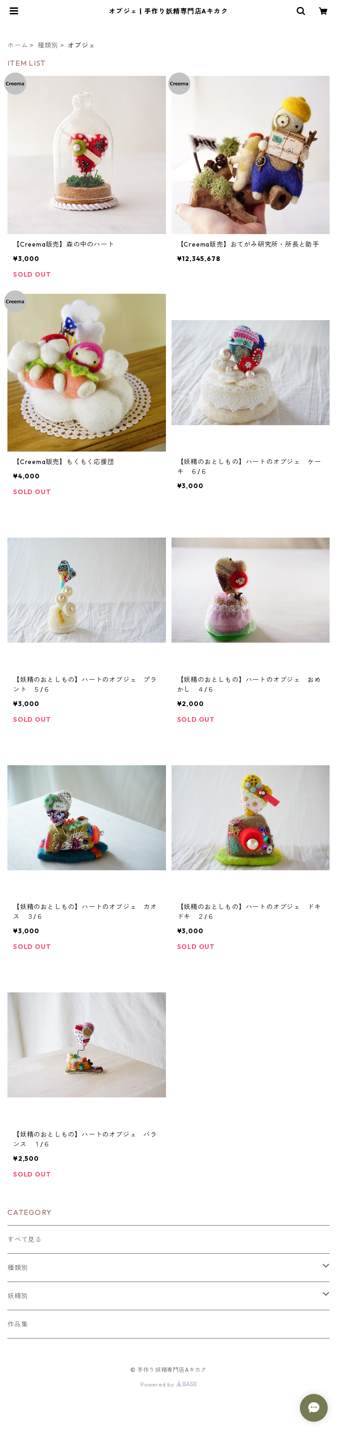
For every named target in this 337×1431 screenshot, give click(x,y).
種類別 (48, 45)
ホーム (17, 45)
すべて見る (24, 1239)
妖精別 (17, 1296)
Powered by (168, 1384)
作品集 (17, 1324)
